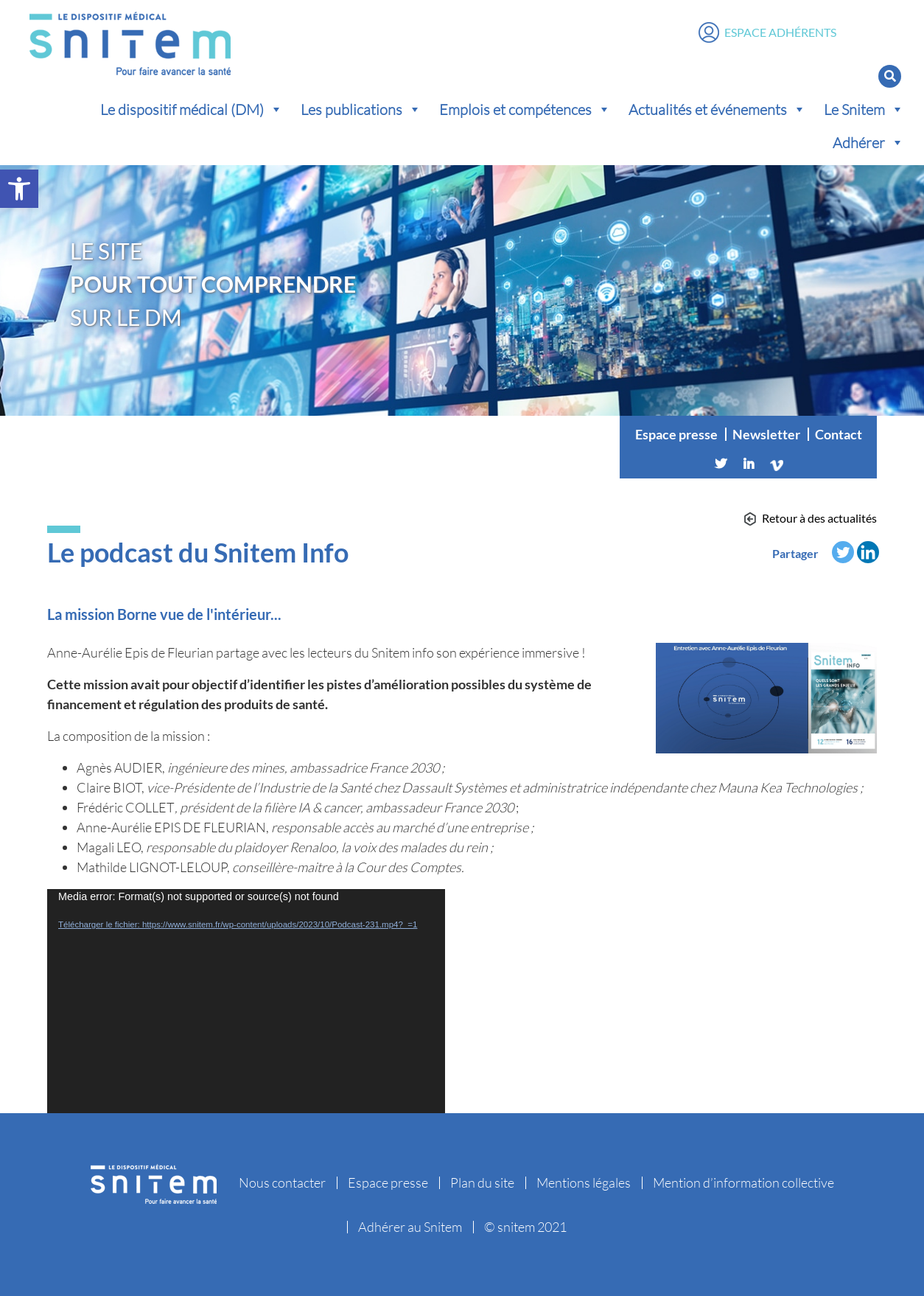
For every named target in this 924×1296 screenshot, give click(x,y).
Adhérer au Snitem (410, 1227)
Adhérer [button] (868, 142)
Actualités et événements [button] (717, 109)
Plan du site (482, 1182)
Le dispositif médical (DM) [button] (191, 109)
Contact (838, 434)
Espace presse (676, 434)
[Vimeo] (777, 463)
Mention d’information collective (743, 1182)
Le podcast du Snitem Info (198, 552)
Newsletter (766, 434)
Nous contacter (282, 1182)
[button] (19, 189)
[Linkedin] (749, 463)
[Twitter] (721, 463)
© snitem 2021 (525, 1227)
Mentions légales (583, 1182)
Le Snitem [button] (864, 109)
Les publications (361, 109)
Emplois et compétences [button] (525, 109)
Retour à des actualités (819, 518)
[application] (246, 1001)
